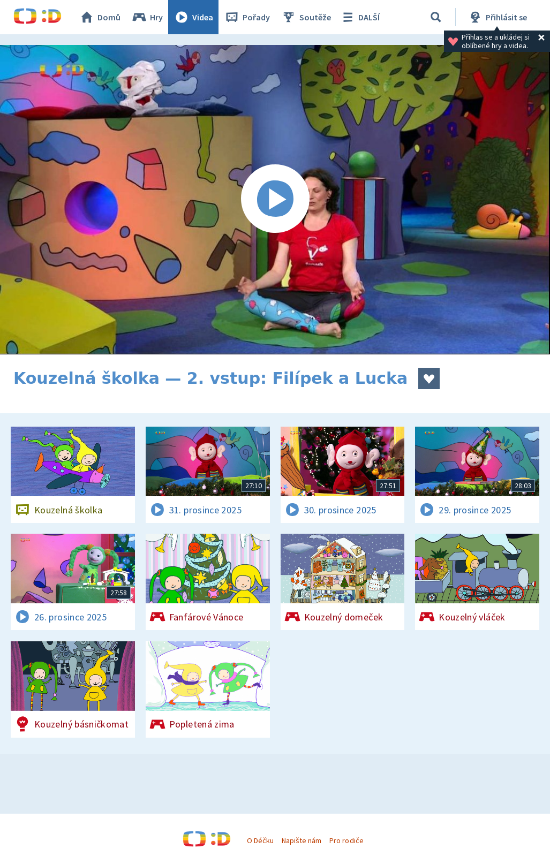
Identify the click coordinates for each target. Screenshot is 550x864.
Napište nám (301, 840)
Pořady (247, 17)
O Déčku (260, 840)
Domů (99, 17)
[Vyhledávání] (436, 17)
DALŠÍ (360, 17)
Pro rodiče (346, 840)
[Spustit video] (275, 199)
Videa (193, 17)
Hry (147, 17)
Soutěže (306, 17)
